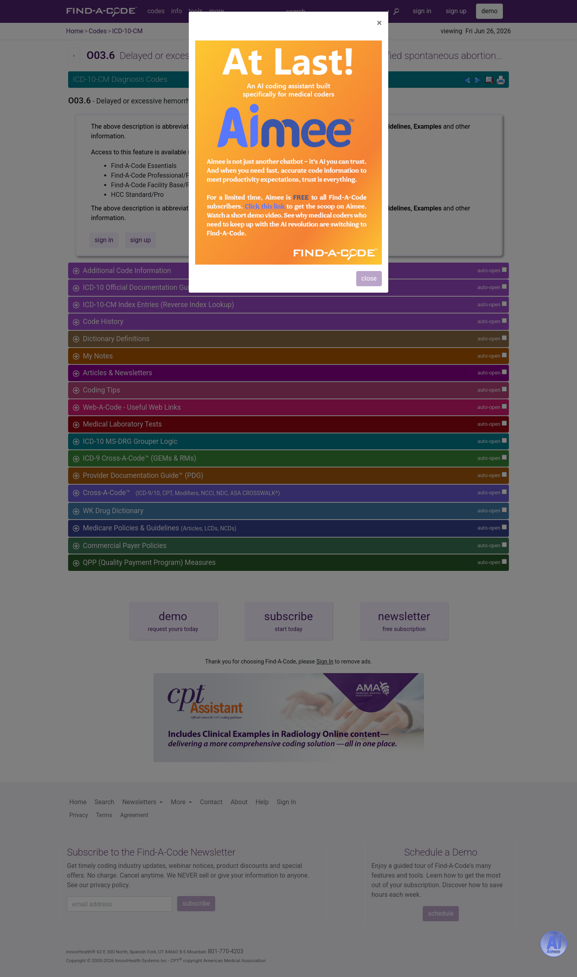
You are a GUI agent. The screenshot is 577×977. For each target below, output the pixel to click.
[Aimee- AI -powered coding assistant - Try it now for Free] (553, 943)
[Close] (379, 23)
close (369, 278)
